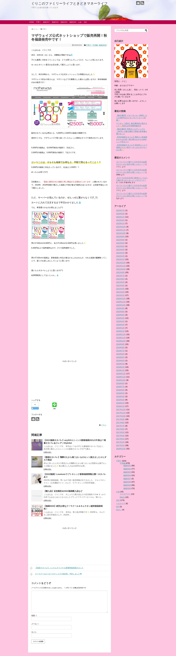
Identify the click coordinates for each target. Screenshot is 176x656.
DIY (117, 507)
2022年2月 (120, 256)
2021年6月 (120, 279)
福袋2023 (127, 472)
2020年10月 (121, 305)
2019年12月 (121, 334)
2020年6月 (120, 315)
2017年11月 (121, 413)
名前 (34, 615)
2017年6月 (120, 429)
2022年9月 (120, 237)
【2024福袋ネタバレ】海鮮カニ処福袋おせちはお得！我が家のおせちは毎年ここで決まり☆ (131, 139)
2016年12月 (121, 449)
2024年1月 (120, 217)
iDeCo (122, 497)
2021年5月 (120, 282)
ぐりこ (103, 425)
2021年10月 (121, 269)
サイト (34, 632)
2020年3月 (120, 325)
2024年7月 (120, 210)
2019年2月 (120, 367)
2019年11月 (121, 338)
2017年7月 (120, 426)
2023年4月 (120, 220)
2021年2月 (120, 292)
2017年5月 (120, 432)
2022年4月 (120, 250)
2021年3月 (120, 289)
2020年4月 (120, 321)
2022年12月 (121, 227)
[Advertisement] (69, 330)
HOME (31, 22)
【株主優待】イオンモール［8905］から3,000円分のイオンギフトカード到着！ (131, 117)
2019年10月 (121, 341)
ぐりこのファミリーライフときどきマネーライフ (69, 3)
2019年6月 (120, 354)
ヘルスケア (120, 503)
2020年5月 (120, 318)
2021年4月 (120, 285)
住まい (119, 510)
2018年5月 (120, 393)
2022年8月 (120, 240)
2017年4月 (120, 436)
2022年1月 (120, 259)
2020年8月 (120, 312)
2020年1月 (120, 331)
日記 (85, 22)
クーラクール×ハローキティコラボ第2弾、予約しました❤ (56, 574)
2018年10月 (121, 380)
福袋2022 (127, 469)
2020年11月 (121, 302)
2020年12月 (121, 299)
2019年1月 (120, 370)
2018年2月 (120, 403)
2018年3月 (120, 400)
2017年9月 (120, 419)
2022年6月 (120, 243)
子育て (38, 22)
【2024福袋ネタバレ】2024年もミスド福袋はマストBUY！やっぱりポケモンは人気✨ (131, 147)
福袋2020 (72, 22)
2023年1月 (120, 223)
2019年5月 (120, 357)
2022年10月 (121, 233)
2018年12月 (121, 374)
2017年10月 (121, 416)
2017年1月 (120, 445)
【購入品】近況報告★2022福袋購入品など (63, 491)
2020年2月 (120, 328)
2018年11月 (121, 377)
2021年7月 (120, 276)
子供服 (95, 45)
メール (35, 624)
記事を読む (48, 452)
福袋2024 (127, 475)
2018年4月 (120, 396)
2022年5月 (120, 246)
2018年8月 (120, 383)
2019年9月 (120, 344)
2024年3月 (120, 214)
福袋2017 (46, 22)
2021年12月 (121, 263)
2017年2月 (120, 442)
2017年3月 (120, 439)
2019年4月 (120, 361)
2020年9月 (120, 308)
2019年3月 (120, 364)
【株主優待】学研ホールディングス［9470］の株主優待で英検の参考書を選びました (131, 131)
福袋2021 (127, 466)
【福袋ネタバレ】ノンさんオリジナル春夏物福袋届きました (57, 568)
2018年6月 (120, 390)
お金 (79, 22)
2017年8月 (120, 423)
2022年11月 (121, 230)
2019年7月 (120, 351)
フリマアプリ (125, 494)
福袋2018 (55, 22)
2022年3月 (120, 253)
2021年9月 (120, 272)
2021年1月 (120, 295)
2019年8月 (120, 347)
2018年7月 (120, 387)
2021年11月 (121, 266)
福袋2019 (64, 22)
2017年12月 (121, 410)
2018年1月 (120, 406)
